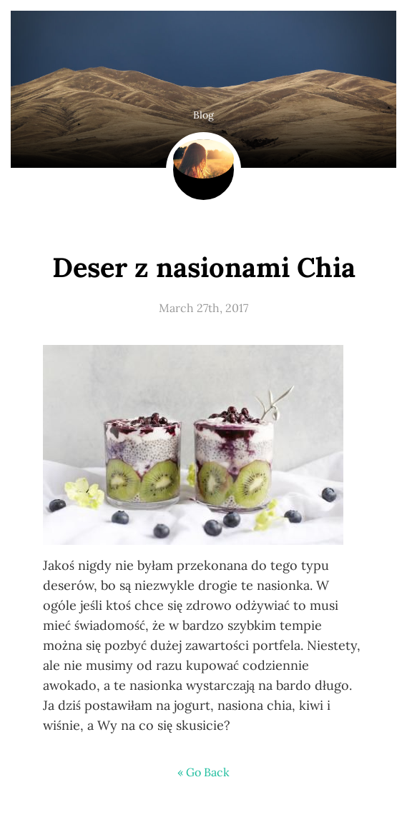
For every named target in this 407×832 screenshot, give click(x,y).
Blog (203, 115)
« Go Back (203, 772)
